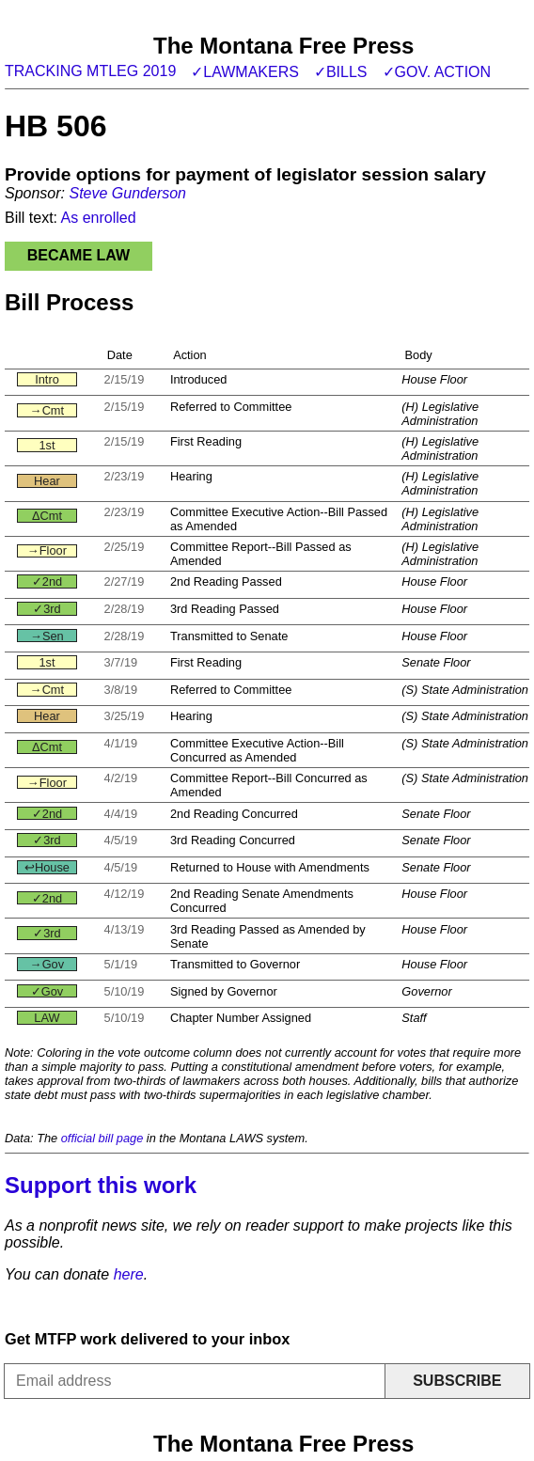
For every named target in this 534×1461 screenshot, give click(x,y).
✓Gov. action (437, 72)
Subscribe (457, 1381)
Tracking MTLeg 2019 (90, 71)
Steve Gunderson (127, 193)
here (129, 1274)
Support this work (100, 1185)
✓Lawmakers (245, 72)
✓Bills (341, 72)
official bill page (102, 1138)
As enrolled (98, 218)
